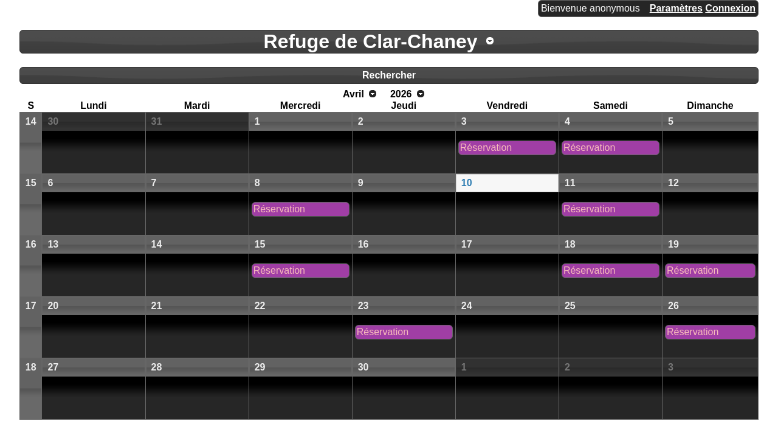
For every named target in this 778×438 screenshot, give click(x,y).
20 (52, 306)
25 (570, 306)
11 (570, 183)
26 (673, 306)
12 (673, 183)
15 (31, 183)
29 (260, 367)
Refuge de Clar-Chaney (371, 41)
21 (156, 306)
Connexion (730, 8)
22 (260, 306)
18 (570, 244)
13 (52, 244)
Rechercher (389, 75)
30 (52, 121)
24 (466, 306)
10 (466, 183)
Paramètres (676, 8)
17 (466, 244)
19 (673, 244)
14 (31, 121)
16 (31, 244)
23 (363, 306)
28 (156, 367)
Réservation (486, 147)
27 (52, 367)
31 (156, 121)
